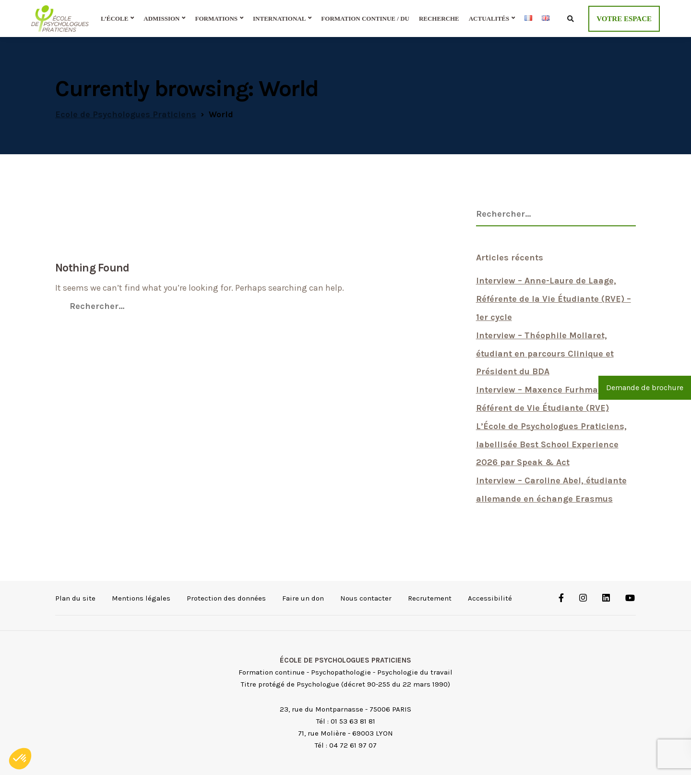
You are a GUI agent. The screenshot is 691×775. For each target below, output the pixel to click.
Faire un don (303, 598)
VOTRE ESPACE (624, 19)
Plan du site (75, 598)
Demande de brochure (644, 387)
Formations (216, 18)
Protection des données (226, 598)
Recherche (439, 18)
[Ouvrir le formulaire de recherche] (570, 18)
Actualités (489, 18)
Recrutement (430, 598)
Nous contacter (366, 598)
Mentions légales (141, 598)
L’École (114, 18)
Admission (161, 18)
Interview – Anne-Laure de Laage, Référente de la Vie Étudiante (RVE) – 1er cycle (553, 298)
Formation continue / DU (365, 18)
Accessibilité (490, 598)
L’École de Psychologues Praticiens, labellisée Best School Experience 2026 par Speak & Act (551, 444)
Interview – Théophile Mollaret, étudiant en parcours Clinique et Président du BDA (545, 353)
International (279, 18)
